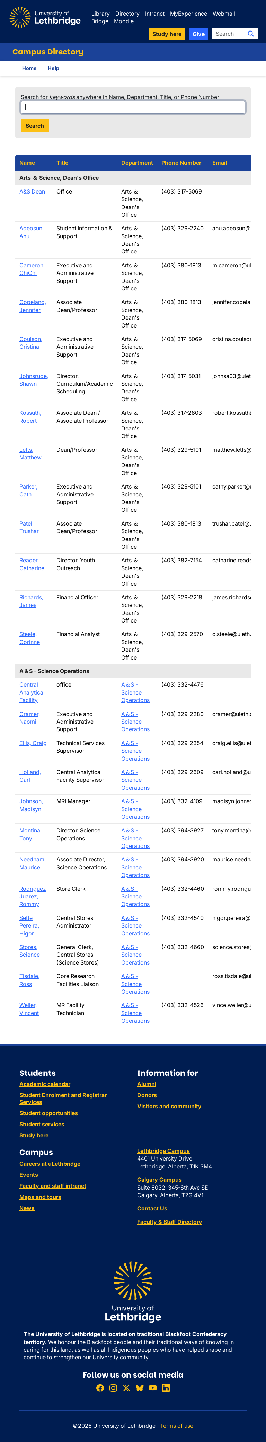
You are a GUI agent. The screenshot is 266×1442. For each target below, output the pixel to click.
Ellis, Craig (33, 743)
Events (28, 1174)
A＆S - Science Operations (135, 692)
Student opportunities (48, 1113)
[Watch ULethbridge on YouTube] (152, 1388)
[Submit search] (251, 33)
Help (53, 68)
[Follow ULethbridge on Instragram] (113, 1388)
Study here (33, 1135)
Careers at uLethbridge (49, 1163)
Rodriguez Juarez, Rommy (32, 896)
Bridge (99, 21)
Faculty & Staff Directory (169, 1221)
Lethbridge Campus (163, 1150)
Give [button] (199, 33)
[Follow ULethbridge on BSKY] (139, 1388)
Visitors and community (169, 1106)
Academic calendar (44, 1084)
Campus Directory (47, 51)
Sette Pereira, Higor (29, 925)
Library (100, 13)
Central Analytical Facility (32, 692)
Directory (127, 13)
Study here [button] (166, 33)
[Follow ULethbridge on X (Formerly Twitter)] (126, 1388)
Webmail (224, 13)
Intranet (155, 13)
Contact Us (152, 1208)
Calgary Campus (159, 1179)
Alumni (146, 1084)
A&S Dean (32, 191)
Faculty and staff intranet (52, 1185)
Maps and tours (40, 1196)
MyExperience (188, 13)
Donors (147, 1095)
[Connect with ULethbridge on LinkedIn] (165, 1388)
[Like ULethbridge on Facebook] (100, 1388)
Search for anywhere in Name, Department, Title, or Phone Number (120, 96)
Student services (41, 1124)
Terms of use (176, 1425)
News (27, 1207)
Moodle (124, 21)
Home (29, 68)
